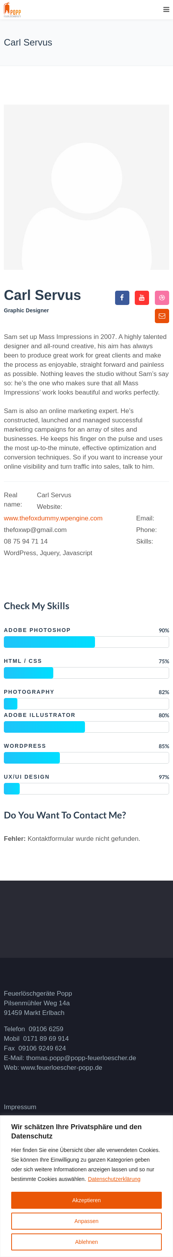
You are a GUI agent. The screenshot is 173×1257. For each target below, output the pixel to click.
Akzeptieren (86, 1200)
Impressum (20, 1107)
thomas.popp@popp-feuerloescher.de (81, 1058)
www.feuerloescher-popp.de (61, 1067)
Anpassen (86, 1221)
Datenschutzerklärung (114, 1179)
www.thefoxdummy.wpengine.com (53, 518)
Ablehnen (86, 1242)
